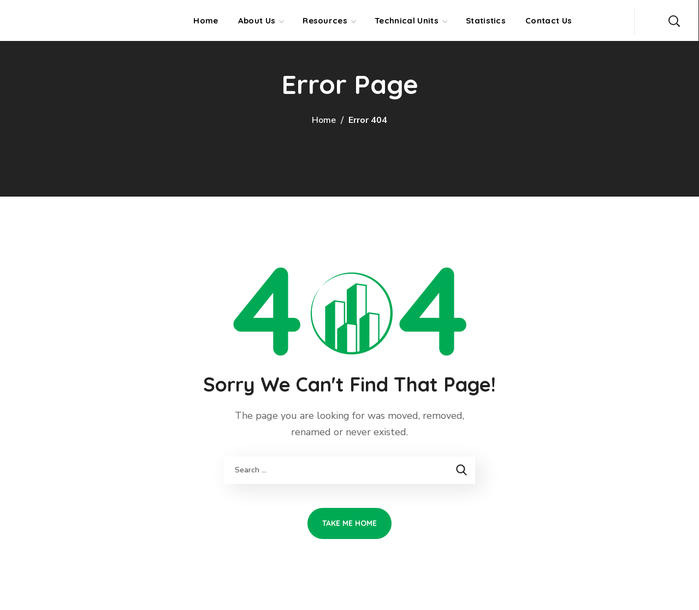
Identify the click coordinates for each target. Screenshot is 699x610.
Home (324, 120)
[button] (674, 20)
